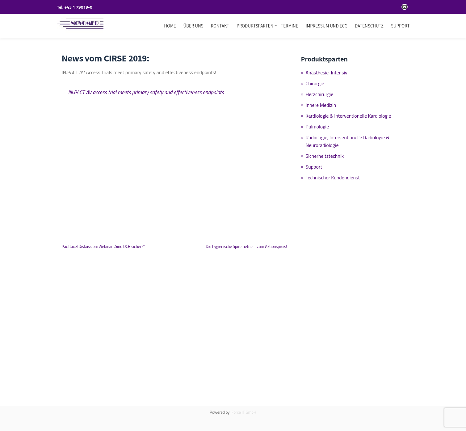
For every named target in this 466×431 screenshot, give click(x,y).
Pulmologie (317, 126)
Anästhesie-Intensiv (326, 72)
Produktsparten (255, 26)
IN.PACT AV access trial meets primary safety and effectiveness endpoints (146, 92)
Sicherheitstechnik (325, 156)
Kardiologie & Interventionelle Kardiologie (348, 115)
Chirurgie (315, 83)
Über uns (193, 26)
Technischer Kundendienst (333, 177)
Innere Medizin (321, 105)
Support (400, 26)
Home (170, 26)
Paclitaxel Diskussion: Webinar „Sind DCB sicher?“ (103, 246)
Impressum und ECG (326, 26)
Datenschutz (369, 26)
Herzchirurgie (320, 94)
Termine (289, 26)
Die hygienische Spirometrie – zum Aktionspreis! (246, 246)
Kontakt (220, 26)
